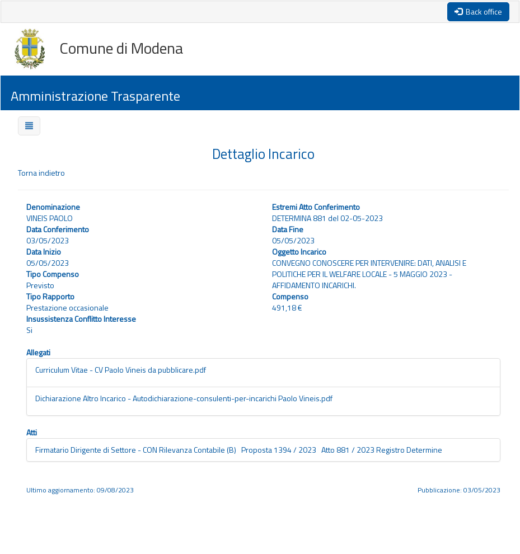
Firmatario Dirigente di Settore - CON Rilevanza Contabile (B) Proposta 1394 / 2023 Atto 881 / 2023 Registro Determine (238, 450)
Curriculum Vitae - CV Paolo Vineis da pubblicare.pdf (120, 369)
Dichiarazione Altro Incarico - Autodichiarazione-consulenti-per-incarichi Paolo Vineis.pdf (183, 398)
